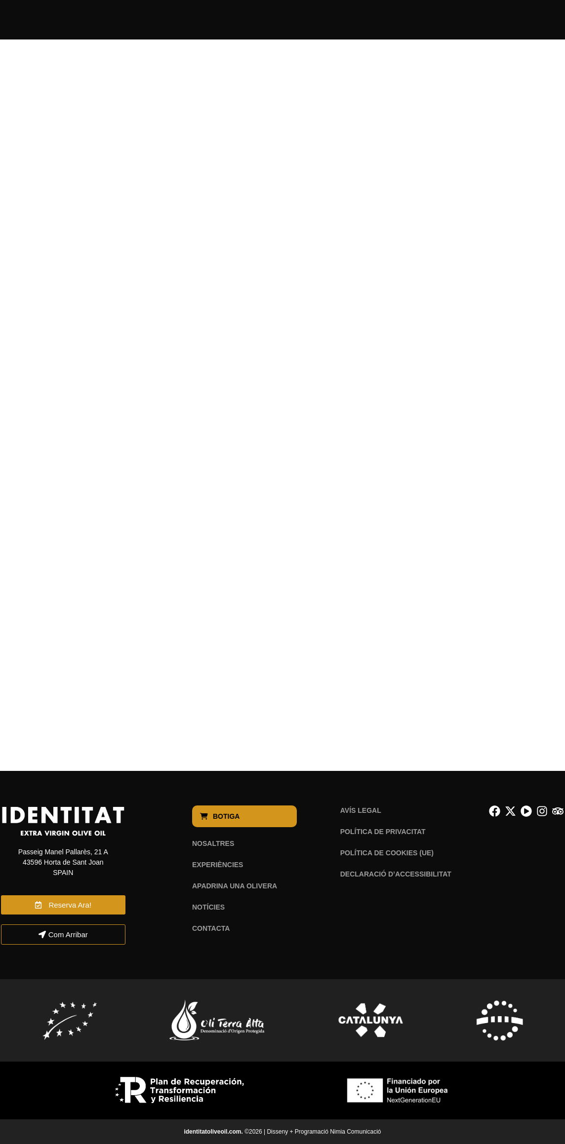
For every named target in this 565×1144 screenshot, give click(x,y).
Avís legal (360, 810)
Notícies (208, 907)
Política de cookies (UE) (387, 853)
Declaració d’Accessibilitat (395, 874)
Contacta (211, 928)
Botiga (221, 816)
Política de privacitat (383, 832)
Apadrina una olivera (234, 886)
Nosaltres (213, 843)
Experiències (217, 865)
